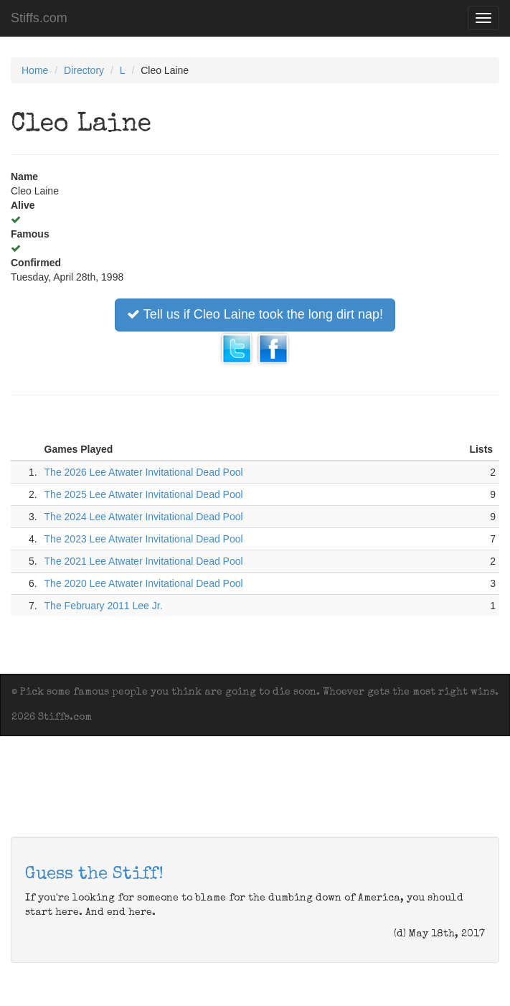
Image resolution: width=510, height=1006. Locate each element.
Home (35, 70)
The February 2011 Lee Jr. (103, 605)
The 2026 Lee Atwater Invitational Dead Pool (143, 472)
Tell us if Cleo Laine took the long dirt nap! (255, 314)
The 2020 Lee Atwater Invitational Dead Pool (143, 583)
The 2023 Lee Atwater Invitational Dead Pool (143, 539)
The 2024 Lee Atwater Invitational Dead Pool (143, 516)
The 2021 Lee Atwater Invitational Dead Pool (143, 561)
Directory (84, 70)
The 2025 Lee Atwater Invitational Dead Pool (143, 494)
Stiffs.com (39, 18)
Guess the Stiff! (94, 874)
